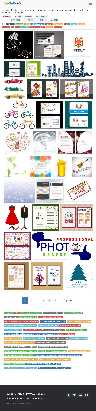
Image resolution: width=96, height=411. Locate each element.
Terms (20, 394)
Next (42, 20)
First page (15, 20)
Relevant (7, 16)
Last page (53, 20)
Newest (28, 16)
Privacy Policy (34, 394)
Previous (29, 20)
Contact (38, 398)
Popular (18, 16)
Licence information (19, 398)
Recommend (41, 16)
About (10, 394)
